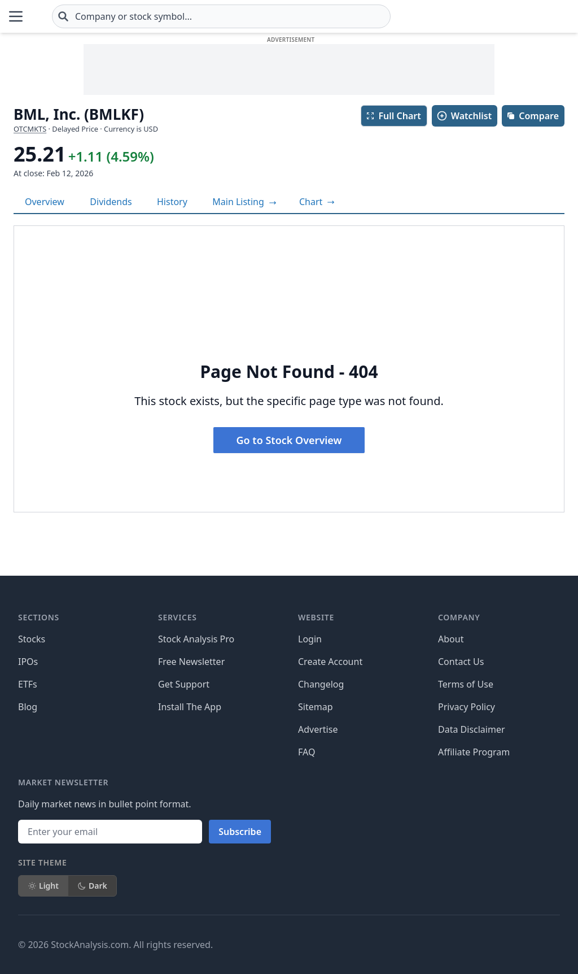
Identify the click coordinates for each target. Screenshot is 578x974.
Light (43, 885)
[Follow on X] (380, 945)
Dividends (111, 201)
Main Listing (244, 201)
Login (310, 639)
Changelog (321, 684)
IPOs (28, 661)
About (450, 639)
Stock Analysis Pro (196, 639)
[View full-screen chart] (317, 201)
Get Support (183, 684)
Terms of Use (465, 684)
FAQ (306, 752)
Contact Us (461, 661)
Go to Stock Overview (289, 440)
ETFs (27, 684)
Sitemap (315, 707)
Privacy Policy (466, 707)
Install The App (189, 707)
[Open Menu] (16, 16)
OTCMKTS (30, 129)
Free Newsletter (191, 661)
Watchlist (464, 116)
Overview (44, 201)
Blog (27, 707)
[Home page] (70, 16)
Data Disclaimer (471, 729)
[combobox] (288, 16)
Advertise (318, 729)
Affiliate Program (474, 752)
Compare (532, 116)
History (172, 201)
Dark (92, 885)
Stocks (31, 639)
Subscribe (239, 831)
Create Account (330, 661)
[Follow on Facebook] (348, 945)
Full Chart (393, 116)
